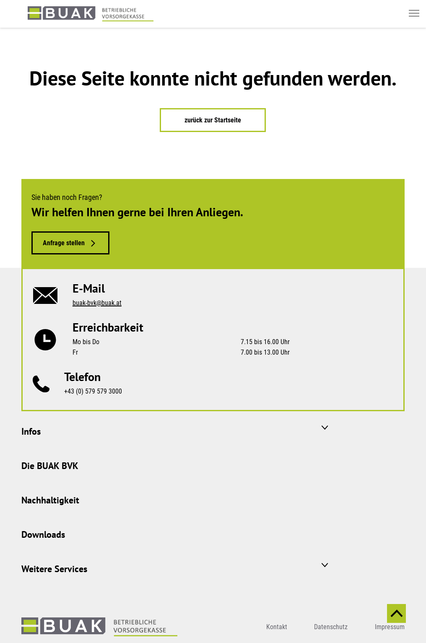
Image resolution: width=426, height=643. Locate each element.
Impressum (390, 627)
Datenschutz (331, 627)
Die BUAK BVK (49, 466)
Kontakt (276, 627)
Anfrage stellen (64, 243)
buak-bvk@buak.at (97, 303)
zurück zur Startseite (212, 120)
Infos (31, 431)
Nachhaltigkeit (50, 500)
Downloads (43, 534)
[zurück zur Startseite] (90, 13)
